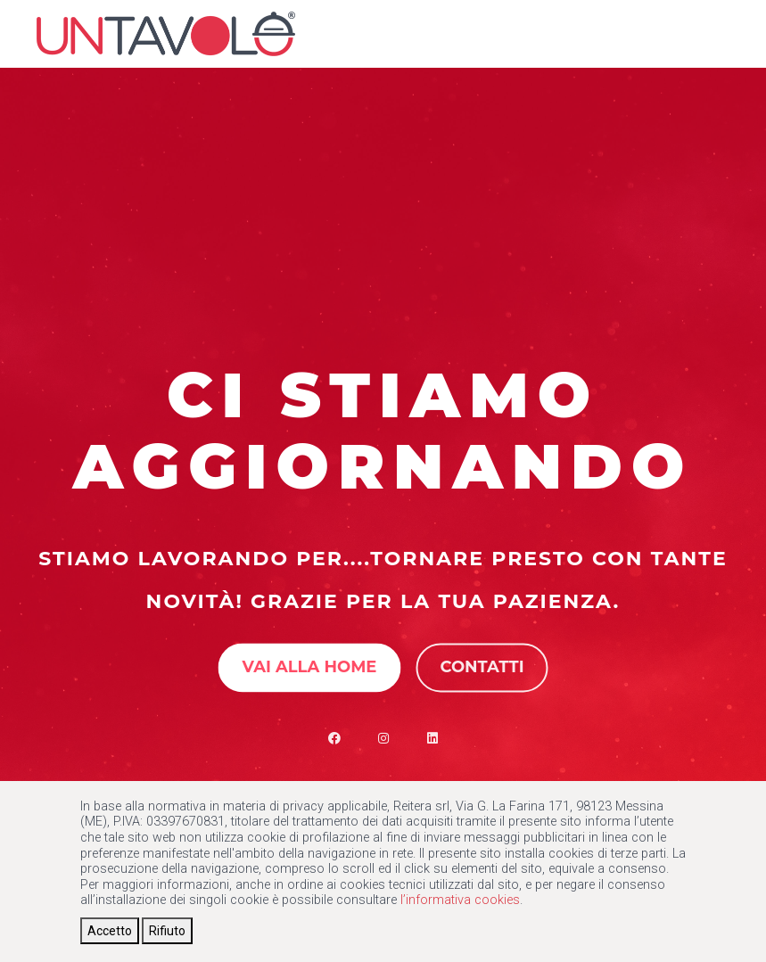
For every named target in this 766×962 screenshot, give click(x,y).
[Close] (109, 930)
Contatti (481, 667)
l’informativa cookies (460, 900)
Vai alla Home (309, 667)
